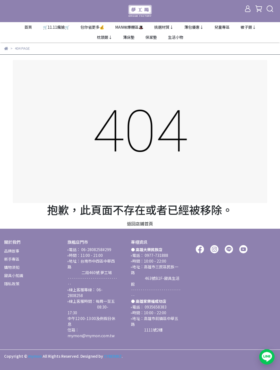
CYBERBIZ (113, 356)
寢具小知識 (13, 275)
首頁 (28, 27)
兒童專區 (222, 27)
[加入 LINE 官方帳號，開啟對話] (267, 357)
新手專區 (11, 259)
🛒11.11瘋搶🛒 (56, 27)
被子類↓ (248, 27)
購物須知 (11, 267)
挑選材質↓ (163, 27)
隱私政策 (11, 283)
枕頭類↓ (104, 37)
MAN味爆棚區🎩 (129, 27)
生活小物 (175, 37)
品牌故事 (11, 251)
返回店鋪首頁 (140, 223)
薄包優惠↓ (193, 27)
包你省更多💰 (92, 27)
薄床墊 (129, 37)
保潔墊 (151, 37)
